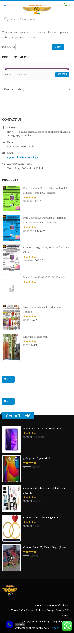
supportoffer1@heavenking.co (23, 157)
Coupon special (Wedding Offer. (41, 517)
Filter (62, 74)
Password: (27, 47)
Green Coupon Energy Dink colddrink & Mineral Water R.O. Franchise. (45, 190)
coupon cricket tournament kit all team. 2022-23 (44, 490)
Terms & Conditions (22, 610)
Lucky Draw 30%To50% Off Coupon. (44, 277)
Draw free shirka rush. (35, 336)
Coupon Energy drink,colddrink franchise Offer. (46, 250)
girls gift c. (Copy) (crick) (36, 458)
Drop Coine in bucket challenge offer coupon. (44, 309)
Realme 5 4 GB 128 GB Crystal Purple (43, 428)
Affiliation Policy (44, 610)
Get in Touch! (18, 415)
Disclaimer (65, 614)
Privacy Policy (63, 610)
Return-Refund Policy (59, 605)
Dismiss (54, 628)
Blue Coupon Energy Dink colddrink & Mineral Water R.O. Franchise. (44, 220)
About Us (40, 605)
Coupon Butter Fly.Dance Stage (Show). (45, 547)
